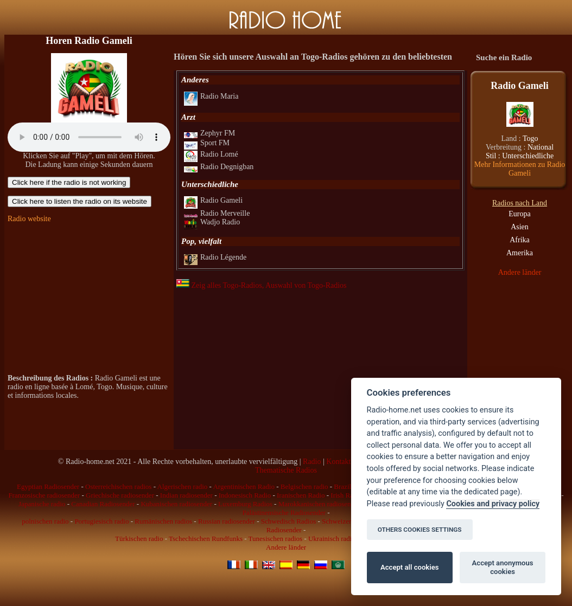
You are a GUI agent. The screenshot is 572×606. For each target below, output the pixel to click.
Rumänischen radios (163, 521)
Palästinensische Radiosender (283, 512)
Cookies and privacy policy (492, 503)
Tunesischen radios (276, 538)
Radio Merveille (217, 213)
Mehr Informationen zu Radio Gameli (519, 168)
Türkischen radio (139, 538)
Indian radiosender (186, 495)
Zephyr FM (209, 133)
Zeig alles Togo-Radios (219, 285)
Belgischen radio (304, 486)
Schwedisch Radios (288, 521)
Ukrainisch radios (333, 538)
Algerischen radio (182, 486)
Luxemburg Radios (245, 504)
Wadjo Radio (212, 222)
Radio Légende (215, 257)
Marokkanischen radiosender (319, 504)
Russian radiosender (226, 521)
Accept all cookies (409, 567)
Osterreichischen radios (118, 486)
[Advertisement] (89, 298)
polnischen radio (45, 521)
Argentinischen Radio (244, 486)
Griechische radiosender (120, 495)
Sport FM (207, 143)
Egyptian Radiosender (48, 486)
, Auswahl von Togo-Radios (304, 285)
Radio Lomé (211, 154)
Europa (519, 214)
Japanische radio (41, 504)
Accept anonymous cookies (502, 567)
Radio (312, 461)
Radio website (29, 219)
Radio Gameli (213, 200)
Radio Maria (211, 96)
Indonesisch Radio (245, 495)
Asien (520, 227)
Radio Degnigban (218, 167)
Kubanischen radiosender (176, 504)
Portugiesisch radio (101, 521)
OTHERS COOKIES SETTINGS (420, 529)
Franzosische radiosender (44, 495)
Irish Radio (346, 495)
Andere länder (520, 272)
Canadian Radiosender (103, 504)
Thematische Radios (286, 470)
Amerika (519, 253)
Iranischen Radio (301, 495)
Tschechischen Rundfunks (206, 538)
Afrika (520, 240)
